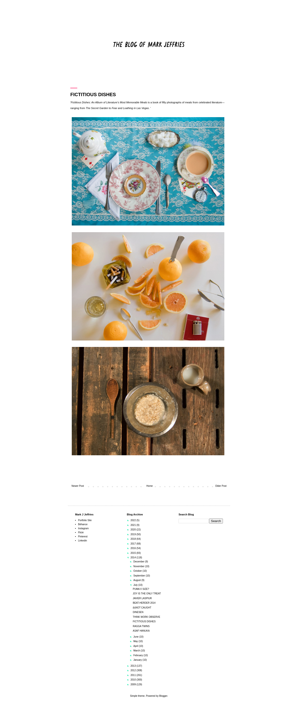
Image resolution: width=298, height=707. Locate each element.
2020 (133, 529)
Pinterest (82, 536)
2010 (133, 679)
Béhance (82, 524)
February (138, 655)
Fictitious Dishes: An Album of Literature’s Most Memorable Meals (109, 102)
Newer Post (78, 486)
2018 (133, 539)
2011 (133, 675)
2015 (133, 553)
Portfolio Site (85, 520)
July (135, 585)
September (139, 575)
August (137, 580)
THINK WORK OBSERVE (146, 617)
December (139, 561)
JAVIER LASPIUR (142, 598)
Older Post (220, 486)
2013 (133, 666)
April (136, 646)
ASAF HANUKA (141, 630)
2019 (133, 534)
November (139, 566)
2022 (133, 520)
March (137, 650)
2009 (133, 684)
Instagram (83, 528)
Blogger (163, 696)
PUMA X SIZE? (141, 589)
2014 (133, 557)
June (136, 636)
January (137, 660)
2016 (133, 548)
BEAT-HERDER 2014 (144, 603)
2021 (133, 525)
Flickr (81, 532)
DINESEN (138, 612)
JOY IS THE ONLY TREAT (147, 593)
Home (149, 486)
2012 (133, 670)
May (136, 641)
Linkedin (82, 540)
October (137, 571)
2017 (133, 543)
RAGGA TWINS (141, 626)
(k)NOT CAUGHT (142, 607)
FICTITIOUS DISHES (144, 621)
